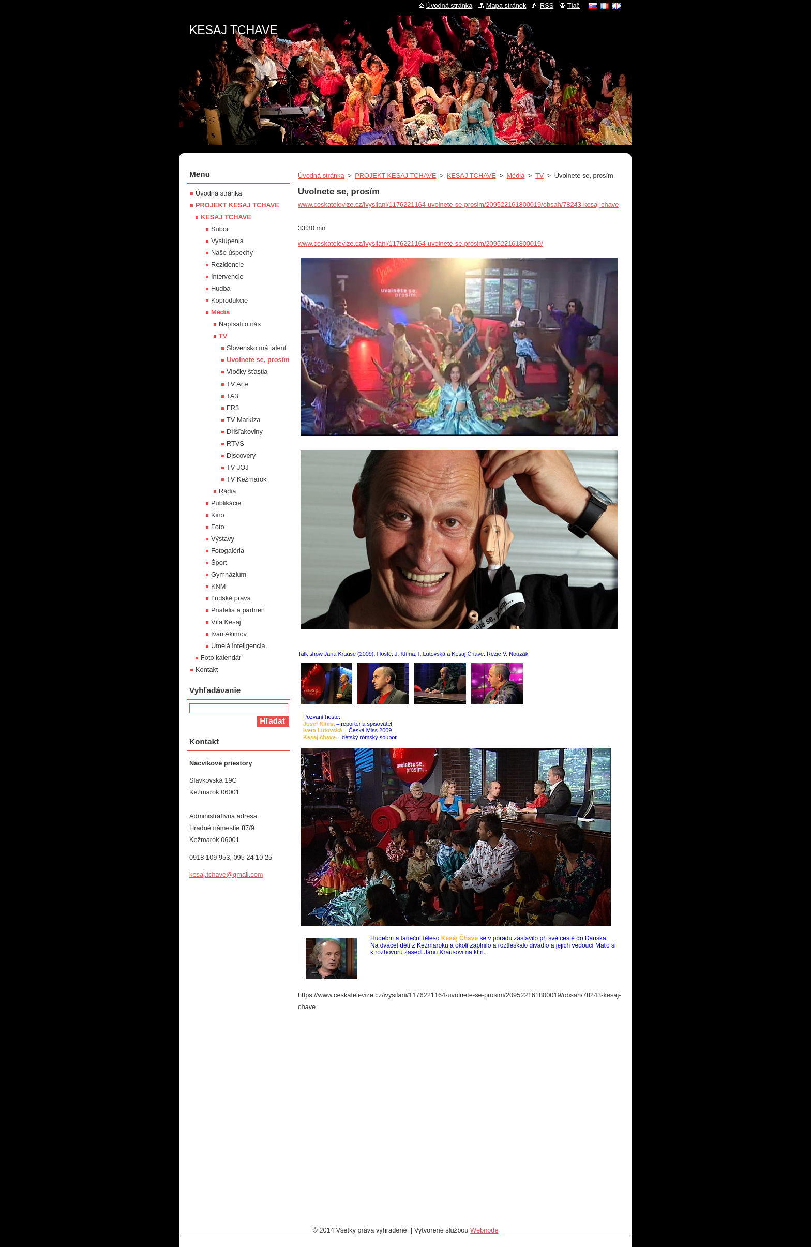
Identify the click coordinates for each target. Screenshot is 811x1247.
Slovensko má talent (256, 348)
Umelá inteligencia (238, 646)
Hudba (221, 288)
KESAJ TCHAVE (471, 175)
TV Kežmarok (247, 479)
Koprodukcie (229, 300)
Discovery (241, 455)
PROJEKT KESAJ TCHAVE (395, 175)
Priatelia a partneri (238, 610)
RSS (546, 5)
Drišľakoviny (245, 431)
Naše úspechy (232, 253)
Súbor (220, 229)
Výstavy (222, 539)
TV (539, 175)
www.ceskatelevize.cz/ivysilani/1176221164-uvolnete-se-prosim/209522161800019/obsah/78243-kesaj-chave (458, 204)
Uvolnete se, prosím (258, 360)
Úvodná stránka (321, 175)
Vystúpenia (227, 241)
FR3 (233, 408)
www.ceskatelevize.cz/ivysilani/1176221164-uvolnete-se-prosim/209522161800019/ (420, 243)
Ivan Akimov (229, 634)
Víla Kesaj (226, 622)
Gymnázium (228, 574)
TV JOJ (238, 467)
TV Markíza (243, 420)
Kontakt (207, 669)
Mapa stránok (506, 5)
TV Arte (238, 384)
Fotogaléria (227, 550)
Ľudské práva (231, 598)
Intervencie (227, 276)
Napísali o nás (240, 324)
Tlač (573, 5)
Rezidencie (227, 264)
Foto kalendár (221, 658)
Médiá (515, 175)
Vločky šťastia (247, 371)
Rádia (227, 491)
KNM (218, 586)
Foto (217, 527)
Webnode (484, 1230)
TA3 (232, 396)
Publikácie (226, 503)
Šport (219, 562)
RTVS (235, 443)
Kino (217, 515)
